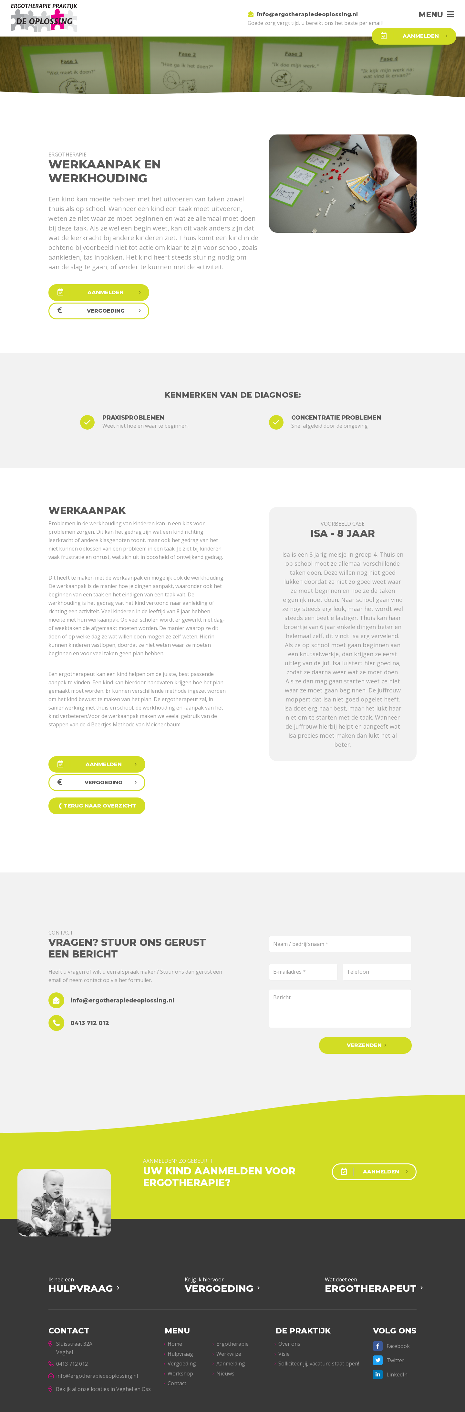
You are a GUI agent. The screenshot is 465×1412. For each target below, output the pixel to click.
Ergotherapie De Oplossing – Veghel (124, 1403)
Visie (284, 1316)
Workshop (180, 1336)
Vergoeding (182, 1326)
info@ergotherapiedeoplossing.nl (93, 1338)
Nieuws (225, 1336)
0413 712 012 (68, 1326)
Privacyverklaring (184, 1403)
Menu (429, 14)
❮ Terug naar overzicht (96, 769)
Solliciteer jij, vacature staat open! (318, 1326)
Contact (177, 1346)
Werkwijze (228, 1316)
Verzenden (368, 1008)
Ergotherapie (232, 1306)
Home (175, 1306)
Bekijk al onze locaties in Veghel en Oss (99, 1351)
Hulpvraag (180, 1316)
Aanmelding (230, 1326)
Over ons (289, 1306)
